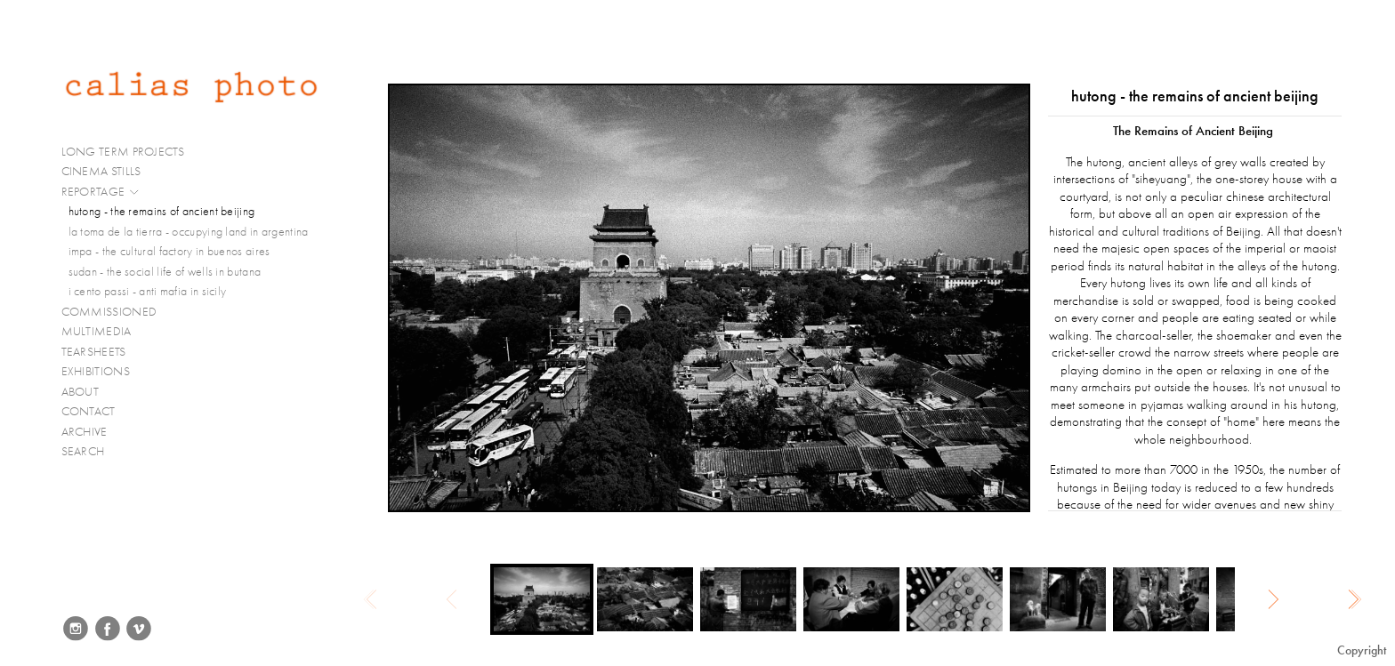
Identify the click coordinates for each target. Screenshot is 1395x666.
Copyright (1361, 650)
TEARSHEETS (93, 351)
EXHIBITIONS (95, 371)
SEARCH (83, 451)
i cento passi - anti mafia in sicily (148, 291)
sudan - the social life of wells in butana (165, 271)
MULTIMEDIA (104, 332)
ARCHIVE (84, 431)
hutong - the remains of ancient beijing (162, 211)
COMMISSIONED (116, 312)
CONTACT (88, 411)
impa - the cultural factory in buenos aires (169, 251)
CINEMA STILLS (109, 171)
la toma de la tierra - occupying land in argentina (189, 231)
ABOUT (80, 391)
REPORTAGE (101, 192)
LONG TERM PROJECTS (130, 152)
